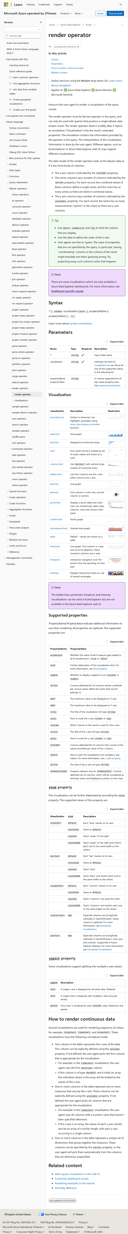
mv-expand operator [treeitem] (22, 303)
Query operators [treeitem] (20, 194)
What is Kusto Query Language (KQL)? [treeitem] (22, 51)
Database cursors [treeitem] (18, 146)
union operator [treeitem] (19, 479)
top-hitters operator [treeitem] (22, 473)
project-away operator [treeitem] (23, 315)
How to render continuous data (67, 68)
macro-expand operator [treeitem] (24, 291)
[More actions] (122, 25)
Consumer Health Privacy (29, 1231)
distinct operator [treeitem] (20, 224)
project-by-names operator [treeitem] (26, 321)
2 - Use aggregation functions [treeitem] (24, 83)
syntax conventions (81, 323)
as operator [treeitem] (18, 200)
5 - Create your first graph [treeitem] (22, 109)
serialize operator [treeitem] (20, 430)
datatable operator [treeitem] (21, 218)
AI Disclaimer (55, 1227)
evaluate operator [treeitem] (21, 230)
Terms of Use (55, 1231)
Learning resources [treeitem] (19, 65)
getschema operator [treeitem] (22, 267)
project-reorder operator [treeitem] (24, 339)
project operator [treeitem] (20, 309)
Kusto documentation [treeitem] (18, 42)
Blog (90, 1227)
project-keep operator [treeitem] (23, 327)
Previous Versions (75, 1227)
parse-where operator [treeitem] (23, 351)
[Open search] (120, 4)
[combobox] (23, 29)
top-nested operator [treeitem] (22, 467)
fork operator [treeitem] (19, 261)
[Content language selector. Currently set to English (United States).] (18, 1214)
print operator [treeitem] (19, 370)
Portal (100, 13)
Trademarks (72, 1231)
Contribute (103, 1227)
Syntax (54, 59)
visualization (100, 365)
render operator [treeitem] (23, 394)
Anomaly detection (66, 1188)
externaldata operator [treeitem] (23, 242)
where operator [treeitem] (20, 485)
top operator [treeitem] (18, 460)
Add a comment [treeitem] (17, 133)
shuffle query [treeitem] (18, 436)
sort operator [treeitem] (19, 442)
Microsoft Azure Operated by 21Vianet (22, 1227)
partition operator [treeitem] (21, 364)
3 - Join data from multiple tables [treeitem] (22, 91)
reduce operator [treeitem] (20, 382)
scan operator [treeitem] (19, 418)
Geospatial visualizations (99, 949)
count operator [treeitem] (20, 212)
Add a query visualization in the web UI (77, 1174)
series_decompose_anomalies (85, 424)
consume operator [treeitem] (21, 206)
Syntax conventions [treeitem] (19, 127)
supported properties (109, 385)
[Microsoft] (6, 4)
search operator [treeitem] (20, 424)
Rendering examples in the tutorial (74, 1183)
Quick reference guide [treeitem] (20, 71)
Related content (59, 72)
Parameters (57, 63)
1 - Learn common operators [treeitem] (23, 77)
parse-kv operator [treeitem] (21, 358)
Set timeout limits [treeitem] (18, 140)
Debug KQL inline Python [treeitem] (22, 152)
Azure (52, 24)
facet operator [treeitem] (19, 249)
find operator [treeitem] (18, 255)
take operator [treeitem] (19, 454)
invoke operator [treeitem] (20, 273)
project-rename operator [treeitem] (24, 333)
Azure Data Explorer (70, 24)
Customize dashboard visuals (71, 1178)
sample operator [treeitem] (20, 406)
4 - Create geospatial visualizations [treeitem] (20, 101)
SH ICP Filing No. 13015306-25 (18, 1222)
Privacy (82, 1222)
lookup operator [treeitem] (20, 285)
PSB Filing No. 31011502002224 (56, 1222)
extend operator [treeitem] (20, 236)
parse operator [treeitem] (19, 345)
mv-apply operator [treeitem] (21, 297)
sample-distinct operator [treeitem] (24, 412)
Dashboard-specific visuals (67, 291)
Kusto (89, 24)
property (100, 668)
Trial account (115, 13)
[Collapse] (40, 22)
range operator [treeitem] (19, 376)
